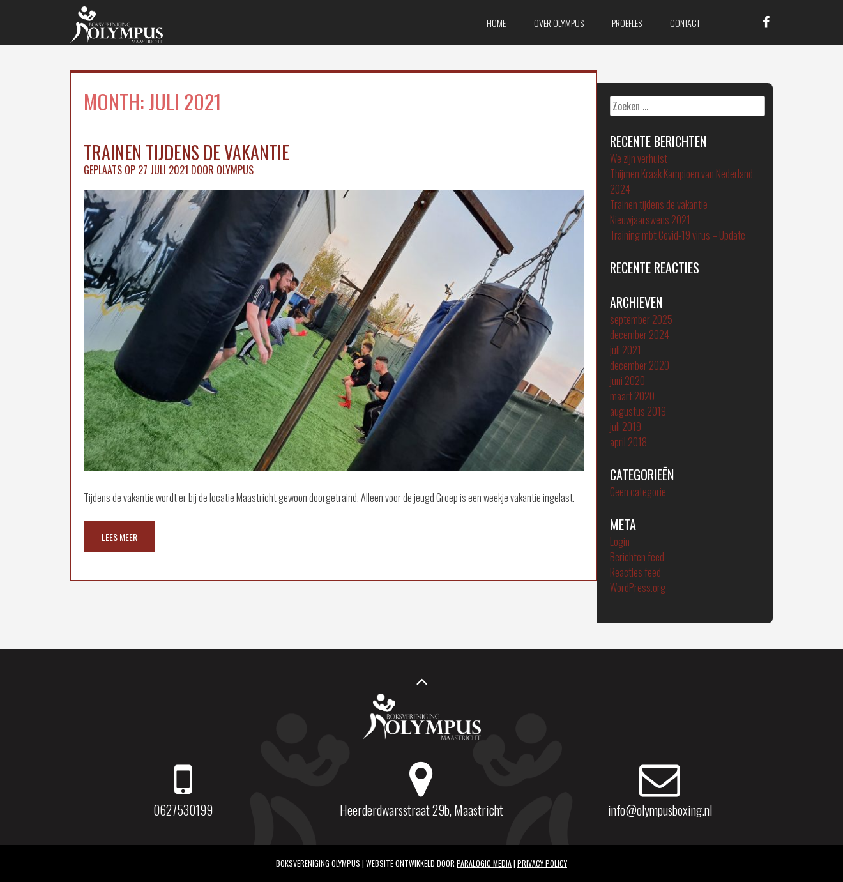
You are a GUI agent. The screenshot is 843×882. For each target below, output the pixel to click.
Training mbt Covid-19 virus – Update (677, 235)
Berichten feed (637, 557)
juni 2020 (627, 380)
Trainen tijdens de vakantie (186, 152)
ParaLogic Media (484, 863)
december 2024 (639, 334)
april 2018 (628, 442)
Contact (685, 22)
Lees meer (119, 537)
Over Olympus (559, 22)
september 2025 (641, 319)
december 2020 (639, 365)
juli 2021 (625, 350)
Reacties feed (635, 572)
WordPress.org (637, 587)
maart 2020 (632, 396)
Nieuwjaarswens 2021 (650, 219)
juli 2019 (625, 426)
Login (620, 541)
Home (496, 22)
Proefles (627, 22)
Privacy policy (542, 863)
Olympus (235, 170)
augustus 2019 (638, 411)
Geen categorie (638, 491)
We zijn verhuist (638, 158)
